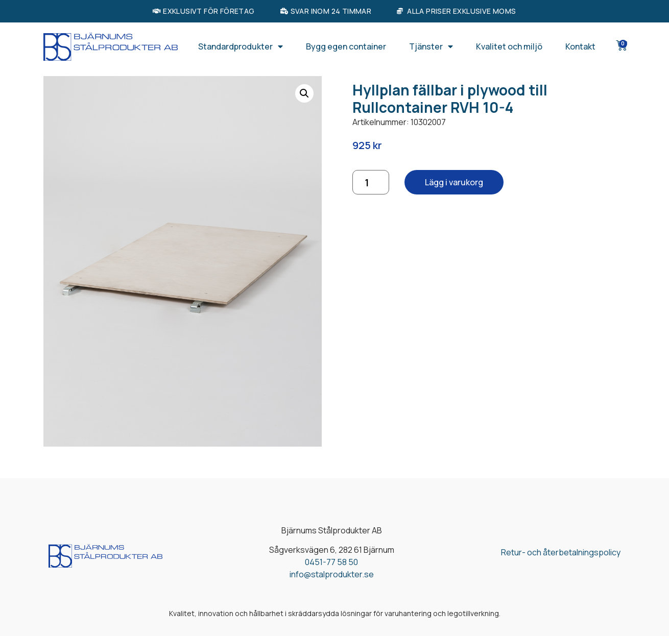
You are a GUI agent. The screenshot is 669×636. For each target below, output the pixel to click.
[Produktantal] (371, 182)
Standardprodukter (240, 46)
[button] (304, 93)
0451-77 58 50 (331, 562)
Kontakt (580, 46)
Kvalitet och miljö (509, 46)
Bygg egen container (346, 46)
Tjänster (431, 46)
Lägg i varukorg (454, 182)
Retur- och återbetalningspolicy (560, 552)
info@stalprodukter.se (332, 574)
